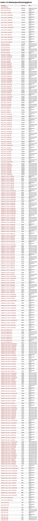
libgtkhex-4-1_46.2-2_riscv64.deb (8, 231)
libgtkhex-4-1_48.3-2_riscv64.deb (8, 218)
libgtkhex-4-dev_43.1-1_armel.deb (8, 451)
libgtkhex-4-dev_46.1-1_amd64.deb (8, 425)
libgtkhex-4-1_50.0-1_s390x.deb (8, 248)
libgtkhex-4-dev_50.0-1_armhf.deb (8, 462)
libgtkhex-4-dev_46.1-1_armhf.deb (8, 427)
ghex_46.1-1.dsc (4, 514)
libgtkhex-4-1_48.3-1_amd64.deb (8, 206)
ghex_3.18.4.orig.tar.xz (6, 10)
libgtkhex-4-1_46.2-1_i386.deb (7, 185)
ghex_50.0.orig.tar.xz (5, 45)
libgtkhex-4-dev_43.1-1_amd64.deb (8, 443)
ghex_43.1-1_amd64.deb (6, 166)
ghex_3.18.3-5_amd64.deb (7, 37)
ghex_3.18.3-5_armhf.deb (6, 41)
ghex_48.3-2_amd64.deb (6, 78)
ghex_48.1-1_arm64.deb (6, 99)
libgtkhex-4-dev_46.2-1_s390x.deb (8, 417)
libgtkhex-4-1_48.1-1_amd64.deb (8, 204)
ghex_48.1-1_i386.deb (6, 60)
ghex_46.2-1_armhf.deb (6, 159)
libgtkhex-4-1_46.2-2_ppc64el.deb (8, 197)
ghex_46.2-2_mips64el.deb (7, 145)
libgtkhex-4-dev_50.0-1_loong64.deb (9, 454)
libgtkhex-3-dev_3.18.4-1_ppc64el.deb (9, 465)
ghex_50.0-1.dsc (4, 518)
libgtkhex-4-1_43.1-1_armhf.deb (8, 292)
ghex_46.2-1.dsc (4, 516)
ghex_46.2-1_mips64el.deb (7, 149)
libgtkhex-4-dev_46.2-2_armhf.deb (8, 400)
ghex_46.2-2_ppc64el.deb (6, 116)
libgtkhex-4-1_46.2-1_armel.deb (8, 274)
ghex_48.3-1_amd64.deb (6, 76)
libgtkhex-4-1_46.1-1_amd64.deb (8, 224)
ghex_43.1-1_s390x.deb (6, 169)
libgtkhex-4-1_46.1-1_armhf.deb (8, 287)
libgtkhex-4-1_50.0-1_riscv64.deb (8, 220)
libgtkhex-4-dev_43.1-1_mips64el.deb (9, 441)
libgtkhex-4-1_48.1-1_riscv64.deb (8, 217)
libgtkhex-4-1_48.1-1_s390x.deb (8, 239)
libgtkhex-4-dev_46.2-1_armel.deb (8, 415)
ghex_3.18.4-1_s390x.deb (6, 20)
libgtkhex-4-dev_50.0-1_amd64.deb (8, 461)
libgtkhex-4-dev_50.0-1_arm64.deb (8, 458)
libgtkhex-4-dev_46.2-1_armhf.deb (8, 413)
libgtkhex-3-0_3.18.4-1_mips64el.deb (9, 320)
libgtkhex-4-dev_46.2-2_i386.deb (8, 403)
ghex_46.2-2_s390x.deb (6, 135)
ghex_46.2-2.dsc (4, 507)
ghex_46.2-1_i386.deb (6, 112)
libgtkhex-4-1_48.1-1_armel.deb (8, 238)
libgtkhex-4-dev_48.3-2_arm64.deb (8, 350)
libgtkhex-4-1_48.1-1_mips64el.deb (8, 245)
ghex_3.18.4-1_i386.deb (6, 12)
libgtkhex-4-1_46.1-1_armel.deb (8, 280)
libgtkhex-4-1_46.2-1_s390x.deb (8, 265)
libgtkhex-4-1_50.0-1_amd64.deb (8, 208)
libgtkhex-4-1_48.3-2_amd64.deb (8, 203)
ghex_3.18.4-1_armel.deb (6, 29)
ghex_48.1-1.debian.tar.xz (6, 337)
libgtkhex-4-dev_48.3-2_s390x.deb (8, 353)
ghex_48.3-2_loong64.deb (6, 89)
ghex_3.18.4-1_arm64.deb (6, 22)
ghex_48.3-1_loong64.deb (6, 80)
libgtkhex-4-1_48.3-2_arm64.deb (8, 247)
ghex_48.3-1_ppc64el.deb (6, 69)
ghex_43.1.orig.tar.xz (5, 43)
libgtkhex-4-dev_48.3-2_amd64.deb (8, 346)
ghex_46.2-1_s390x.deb (6, 137)
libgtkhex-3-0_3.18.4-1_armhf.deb (8, 327)
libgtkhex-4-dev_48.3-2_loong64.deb (9, 343)
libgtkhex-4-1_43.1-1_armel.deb (8, 289)
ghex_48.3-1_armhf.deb (6, 102)
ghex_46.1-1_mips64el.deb (7, 161)
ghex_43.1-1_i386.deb (6, 163)
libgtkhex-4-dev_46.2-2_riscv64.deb (8, 395)
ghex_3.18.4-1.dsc (5, 504)
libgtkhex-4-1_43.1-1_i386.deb (7, 188)
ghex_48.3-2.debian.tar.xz (6, 333)
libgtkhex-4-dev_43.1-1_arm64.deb (8, 446)
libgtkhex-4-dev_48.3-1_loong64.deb (9, 359)
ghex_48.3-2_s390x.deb (6, 92)
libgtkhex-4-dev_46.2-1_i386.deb (8, 418)
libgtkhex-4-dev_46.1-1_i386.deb (8, 439)
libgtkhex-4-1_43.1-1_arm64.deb (8, 285)
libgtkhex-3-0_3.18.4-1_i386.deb (8, 303)
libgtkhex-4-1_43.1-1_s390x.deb (8, 291)
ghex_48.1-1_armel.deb (6, 100)
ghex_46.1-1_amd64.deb (6, 122)
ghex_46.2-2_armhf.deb (6, 155)
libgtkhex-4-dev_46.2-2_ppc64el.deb (9, 405)
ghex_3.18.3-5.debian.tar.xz (7, 500)
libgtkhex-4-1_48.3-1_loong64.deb (8, 212)
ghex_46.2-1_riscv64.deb (6, 133)
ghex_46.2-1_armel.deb (6, 153)
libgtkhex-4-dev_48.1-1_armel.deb (8, 384)
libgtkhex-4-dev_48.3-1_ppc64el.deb (9, 357)
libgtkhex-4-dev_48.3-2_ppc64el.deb (9, 345)
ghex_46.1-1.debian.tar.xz (6, 340)
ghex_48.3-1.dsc (4, 512)
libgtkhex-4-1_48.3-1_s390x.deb (8, 233)
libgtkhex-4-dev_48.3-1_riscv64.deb (8, 366)
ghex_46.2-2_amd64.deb (6, 120)
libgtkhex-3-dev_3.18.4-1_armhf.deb (8, 478)
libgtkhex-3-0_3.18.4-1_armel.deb (8, 322)
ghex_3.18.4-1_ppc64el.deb (7, 15)
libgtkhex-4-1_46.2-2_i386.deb (7, 183)
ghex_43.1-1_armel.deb (6, 167)
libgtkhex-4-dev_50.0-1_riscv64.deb (8, 456)
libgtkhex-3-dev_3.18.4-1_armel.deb (8, 475)
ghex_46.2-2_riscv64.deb (6, 126)
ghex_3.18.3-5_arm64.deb (6, 39)
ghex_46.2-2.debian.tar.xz (6, 329)
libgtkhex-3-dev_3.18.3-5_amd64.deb (9, 487)
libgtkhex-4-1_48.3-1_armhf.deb (8, 254)
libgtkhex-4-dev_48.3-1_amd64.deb (8, 361)
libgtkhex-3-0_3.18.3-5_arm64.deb (8, 312)
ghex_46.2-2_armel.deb (6, 151)
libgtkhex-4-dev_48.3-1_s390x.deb (8, 368)
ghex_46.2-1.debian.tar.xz (6, 338)
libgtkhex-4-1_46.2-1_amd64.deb (8, 226)
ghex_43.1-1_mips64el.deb (7, 174)
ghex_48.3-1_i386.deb (6, 58)
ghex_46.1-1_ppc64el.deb (6, 114)
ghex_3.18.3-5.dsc (5, 502)
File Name (3, 5)
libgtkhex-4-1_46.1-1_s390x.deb (8, 267)
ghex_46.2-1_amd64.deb (6, 124)
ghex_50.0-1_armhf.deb (6, 74)
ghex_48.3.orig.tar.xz (5, 47)
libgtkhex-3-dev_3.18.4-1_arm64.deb (9, 473)
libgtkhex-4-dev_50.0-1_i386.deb (8, 459)
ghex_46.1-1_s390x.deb (6, 128)
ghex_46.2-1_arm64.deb (6, 143)
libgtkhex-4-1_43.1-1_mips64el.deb (8, 296)
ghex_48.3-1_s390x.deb (6, 88)
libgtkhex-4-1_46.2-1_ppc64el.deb (8, 199)
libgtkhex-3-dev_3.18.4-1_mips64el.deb (9, 468)
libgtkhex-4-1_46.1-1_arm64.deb (8, 270)
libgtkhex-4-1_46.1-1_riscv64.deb (8, 244)
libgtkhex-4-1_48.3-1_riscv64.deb (8, 215)
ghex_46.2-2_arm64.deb (6, 141)
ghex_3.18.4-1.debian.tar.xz (7, 497)
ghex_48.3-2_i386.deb (6, 62)
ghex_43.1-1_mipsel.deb (6, 171)
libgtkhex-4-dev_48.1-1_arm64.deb (8, 375)
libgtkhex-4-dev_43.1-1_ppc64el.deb (9, 444)
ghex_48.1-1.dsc (4, 510)
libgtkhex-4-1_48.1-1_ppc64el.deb (8, 194)
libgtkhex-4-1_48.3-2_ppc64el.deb (8, 192)
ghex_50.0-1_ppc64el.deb (6, 55)
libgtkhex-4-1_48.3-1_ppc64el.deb (8, 190)
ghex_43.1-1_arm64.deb (6, 170)
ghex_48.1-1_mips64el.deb (7, 96)
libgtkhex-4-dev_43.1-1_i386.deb (8, 448)
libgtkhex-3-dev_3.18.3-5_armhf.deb (8, 490)
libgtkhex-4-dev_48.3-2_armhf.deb (8, 347)
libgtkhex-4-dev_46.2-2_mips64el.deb (9, 393)
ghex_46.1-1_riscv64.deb (6, 131)
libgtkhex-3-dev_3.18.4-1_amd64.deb (9, 470)
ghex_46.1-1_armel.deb (6, 147)
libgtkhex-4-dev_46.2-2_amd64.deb (8, 388)
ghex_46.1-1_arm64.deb (6, 139)
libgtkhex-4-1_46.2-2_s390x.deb (8, 263)
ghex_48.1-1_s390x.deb (6, 82)
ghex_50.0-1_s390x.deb (6, 65)
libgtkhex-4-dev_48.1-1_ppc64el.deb (9, 373)
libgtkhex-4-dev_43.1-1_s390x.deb (8, 452)
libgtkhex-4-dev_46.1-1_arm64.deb (8, 432)
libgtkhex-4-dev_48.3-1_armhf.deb (8, 363)
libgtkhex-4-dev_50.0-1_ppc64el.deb (9, 455)
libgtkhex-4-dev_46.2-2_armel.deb (8, 398)
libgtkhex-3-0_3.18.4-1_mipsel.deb (8, 315)
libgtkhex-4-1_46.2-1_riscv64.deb (8, 235)
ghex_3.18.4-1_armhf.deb (6, 32)
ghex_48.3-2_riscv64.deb (6, 91)
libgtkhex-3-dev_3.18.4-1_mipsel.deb (9, 480)
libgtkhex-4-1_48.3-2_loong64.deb (8, 210)
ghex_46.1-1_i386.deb (6, 110)
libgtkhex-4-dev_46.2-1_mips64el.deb (9, 408)
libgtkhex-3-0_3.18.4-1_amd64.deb (8, 307)
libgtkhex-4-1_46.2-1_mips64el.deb (8, 278)
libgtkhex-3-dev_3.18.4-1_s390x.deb (9, 485)
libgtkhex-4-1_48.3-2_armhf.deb (8, 252)
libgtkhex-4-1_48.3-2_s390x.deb (8, 236)
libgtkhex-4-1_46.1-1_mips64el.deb (8, 294)
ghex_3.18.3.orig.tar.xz (6, 8)
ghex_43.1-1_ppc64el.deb (6, 164)
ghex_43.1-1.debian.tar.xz (6, 342)
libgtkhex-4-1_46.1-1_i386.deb (7, 186)
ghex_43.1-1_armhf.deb (6, 173)
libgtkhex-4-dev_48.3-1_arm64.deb (8, 355)
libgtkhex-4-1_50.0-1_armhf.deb (8, 258)
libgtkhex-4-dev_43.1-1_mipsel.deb (8, 450)
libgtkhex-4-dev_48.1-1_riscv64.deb (8, 381)
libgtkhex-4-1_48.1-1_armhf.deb (8, 251)
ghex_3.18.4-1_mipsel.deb (6, 24)
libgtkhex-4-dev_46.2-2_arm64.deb (8, 386)
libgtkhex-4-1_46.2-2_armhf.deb (8, 282)
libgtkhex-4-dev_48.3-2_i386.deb (8, 351)
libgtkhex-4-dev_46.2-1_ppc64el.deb (9, 407)
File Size (23, 5)
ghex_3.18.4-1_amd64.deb (7, 17)
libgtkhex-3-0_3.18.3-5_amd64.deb (8, 305)
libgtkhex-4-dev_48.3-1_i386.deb (8, 371)
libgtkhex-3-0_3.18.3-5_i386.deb (8, 298)
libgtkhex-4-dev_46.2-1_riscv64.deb (8, 411)
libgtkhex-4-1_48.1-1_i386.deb (7, 178)
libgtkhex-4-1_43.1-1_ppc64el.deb (8, 209)
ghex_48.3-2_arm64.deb (6, 97)
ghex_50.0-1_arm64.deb (6, 67)
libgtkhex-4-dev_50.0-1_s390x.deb (8, 463)
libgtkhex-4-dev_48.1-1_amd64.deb (8, 374)
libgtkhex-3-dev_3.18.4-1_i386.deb (8, 482)
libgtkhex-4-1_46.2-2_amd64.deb (8, 222)
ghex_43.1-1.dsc (4, 519)
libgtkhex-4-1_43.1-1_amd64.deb (8, 229)
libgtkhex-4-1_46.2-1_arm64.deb (8, 261)
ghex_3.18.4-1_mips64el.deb (7, 27)
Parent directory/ (4, 6)
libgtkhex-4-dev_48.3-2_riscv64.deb (8, 349)
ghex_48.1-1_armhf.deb (6, 104)
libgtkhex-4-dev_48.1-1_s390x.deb (8, 382)
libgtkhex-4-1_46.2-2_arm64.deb (8, 259)
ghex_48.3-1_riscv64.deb (6, 84)
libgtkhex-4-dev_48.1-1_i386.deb (8, 380)
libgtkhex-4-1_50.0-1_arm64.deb (8, 256)
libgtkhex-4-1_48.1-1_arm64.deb (8, 250)
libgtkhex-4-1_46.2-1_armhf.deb (8, 284)
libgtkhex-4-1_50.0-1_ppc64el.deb (8, 195)
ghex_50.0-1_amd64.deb (6, 57)
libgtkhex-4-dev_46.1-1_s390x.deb (8, 435)
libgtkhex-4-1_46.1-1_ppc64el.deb (8, 201)
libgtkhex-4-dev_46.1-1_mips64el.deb (9, 420)
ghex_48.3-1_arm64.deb (6, 94)
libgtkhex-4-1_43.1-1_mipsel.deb (8, 227)
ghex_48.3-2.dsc (4, 509)
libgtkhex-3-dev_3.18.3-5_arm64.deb (9, 495)
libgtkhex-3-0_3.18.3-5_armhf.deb (8, 325)
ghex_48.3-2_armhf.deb (6, 105)
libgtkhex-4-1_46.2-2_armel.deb (8, 272)
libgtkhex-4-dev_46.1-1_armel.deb (8, 437)
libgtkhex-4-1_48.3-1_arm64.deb (8, 241)
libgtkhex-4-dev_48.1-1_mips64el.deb (9, 377)
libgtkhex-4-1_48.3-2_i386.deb (7, 179)
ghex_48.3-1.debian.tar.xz (6, 335)
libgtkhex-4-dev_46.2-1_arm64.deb (8, 410)
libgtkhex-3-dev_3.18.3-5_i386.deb (8, 492)
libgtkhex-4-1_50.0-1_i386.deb (7, 181)
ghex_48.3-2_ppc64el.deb (6, 72)
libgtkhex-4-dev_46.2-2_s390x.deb (8, 390)
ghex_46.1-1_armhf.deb (6, 157)
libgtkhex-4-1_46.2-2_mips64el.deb (8, 276)
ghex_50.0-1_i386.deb (6, 54)
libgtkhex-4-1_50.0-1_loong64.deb (8, 213)
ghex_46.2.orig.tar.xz (5, 50)
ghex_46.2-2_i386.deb (6, 107)
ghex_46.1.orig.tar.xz (5, 52)
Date (30, 5)
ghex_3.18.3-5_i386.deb (6, 34)
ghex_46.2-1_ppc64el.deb (6, 118)
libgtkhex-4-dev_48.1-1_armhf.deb (8, 378)
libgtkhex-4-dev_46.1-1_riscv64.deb (8, 430)
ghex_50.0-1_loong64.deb (6, 66)
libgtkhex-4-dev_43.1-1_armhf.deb (8, 447)
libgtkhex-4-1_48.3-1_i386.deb (7, 176)
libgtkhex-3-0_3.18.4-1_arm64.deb (8, 317)
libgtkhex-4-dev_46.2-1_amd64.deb (8, 414)
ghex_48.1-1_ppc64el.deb (6, 71)
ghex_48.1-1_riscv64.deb (6, 86)
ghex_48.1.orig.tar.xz (5, 49)
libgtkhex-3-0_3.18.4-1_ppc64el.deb (8, 300)
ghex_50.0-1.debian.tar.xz (6, 331)
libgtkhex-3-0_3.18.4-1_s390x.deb (8, 310)
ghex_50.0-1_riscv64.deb (6, 63)
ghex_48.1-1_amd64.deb (6, 79)
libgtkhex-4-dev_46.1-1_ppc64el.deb (9, 422)
